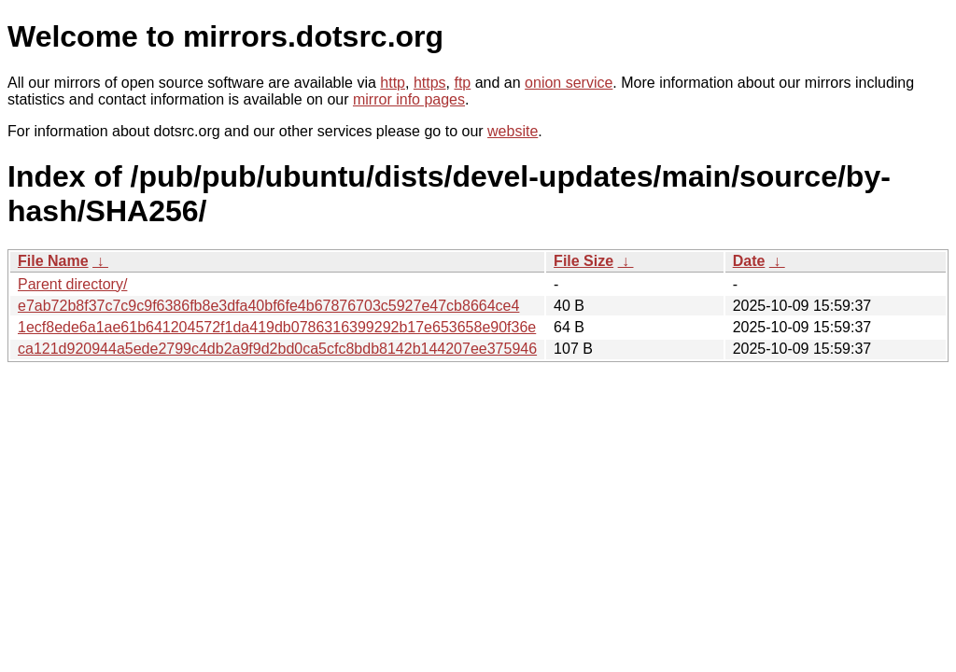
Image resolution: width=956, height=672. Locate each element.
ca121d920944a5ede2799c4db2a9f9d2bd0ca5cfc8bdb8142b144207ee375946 (277, 349)
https (430, 83)
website (512, 131)
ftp (462, 83)
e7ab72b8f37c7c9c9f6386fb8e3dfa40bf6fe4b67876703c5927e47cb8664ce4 (268, 306)
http (392, 83)
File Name (53, 261)
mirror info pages (409, 99)
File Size (583, 261)
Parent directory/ (72, 284)
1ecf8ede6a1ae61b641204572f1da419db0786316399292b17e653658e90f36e (277, 327)
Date (749, 261)
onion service (568, 83)
